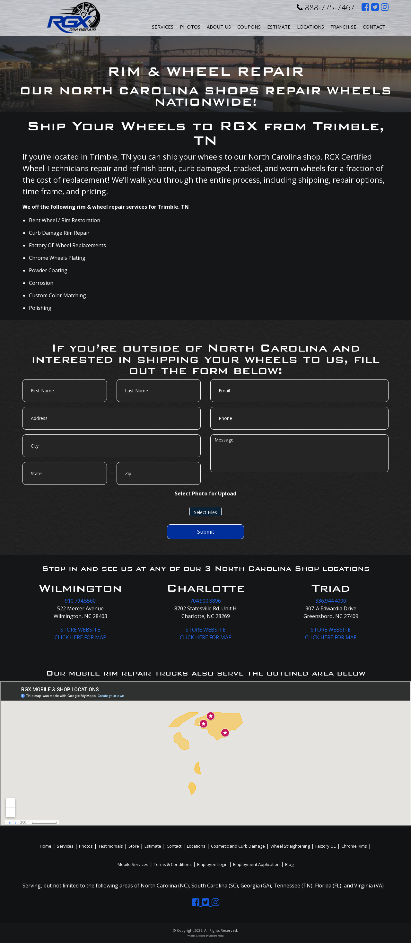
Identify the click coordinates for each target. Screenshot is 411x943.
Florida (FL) (328, 885)
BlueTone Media (216, 935)
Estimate (279, 26)
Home (45, 846)
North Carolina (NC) (165, 885)
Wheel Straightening (290, 846)
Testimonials (110, 846)
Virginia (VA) (369, 885)
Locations (196, 846)
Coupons (249, 26)
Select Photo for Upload (205, 493)
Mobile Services (133, 864)
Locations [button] (310, 26)
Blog (289, 864)
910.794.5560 (80, 600)
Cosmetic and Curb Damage (238, 846)
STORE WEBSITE (80, 629)
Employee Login (212, 864)
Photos (190, 26)
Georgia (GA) (255, 885)
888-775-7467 (326, 7)
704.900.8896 (205, 600)
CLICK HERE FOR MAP (80, 637)
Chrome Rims (354, 846)
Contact (374, 26)
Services (162, 26)
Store (133, 846)
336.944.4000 (330, 600)
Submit (205, 531)
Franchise (343, 26)
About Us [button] (219, 26)
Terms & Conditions (173, 864)
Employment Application (256, 864)
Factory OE (325, 846)
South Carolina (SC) (214, 885)
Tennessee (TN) (293, 885)
